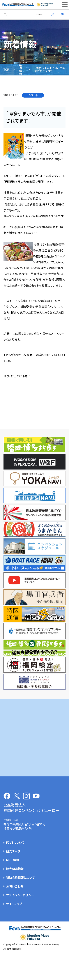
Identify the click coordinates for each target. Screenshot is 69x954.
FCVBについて (15, 842)
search (39, 14)
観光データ (13, 851)
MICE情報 (12, 860)
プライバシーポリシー (20, 895)
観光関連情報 (15, 869)
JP (52, 14)
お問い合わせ (14, 886)
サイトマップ (14, 904)
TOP (6, 69)
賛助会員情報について (20, 877)
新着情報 (20, 70)
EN (62, 14)
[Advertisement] (34, 737)
